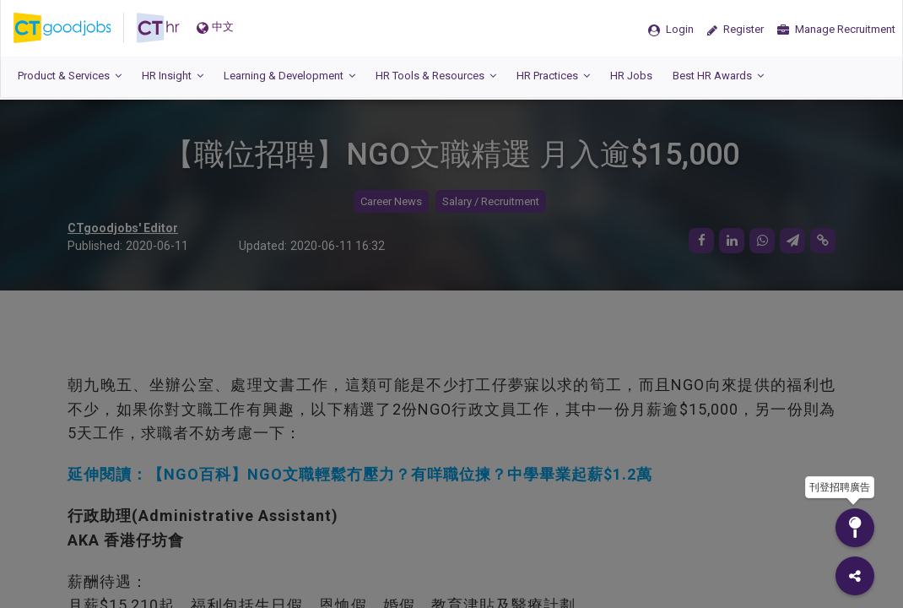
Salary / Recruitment (490, 201)
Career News (391, 201)
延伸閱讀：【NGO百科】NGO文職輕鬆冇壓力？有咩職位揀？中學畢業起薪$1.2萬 (360, 474)
